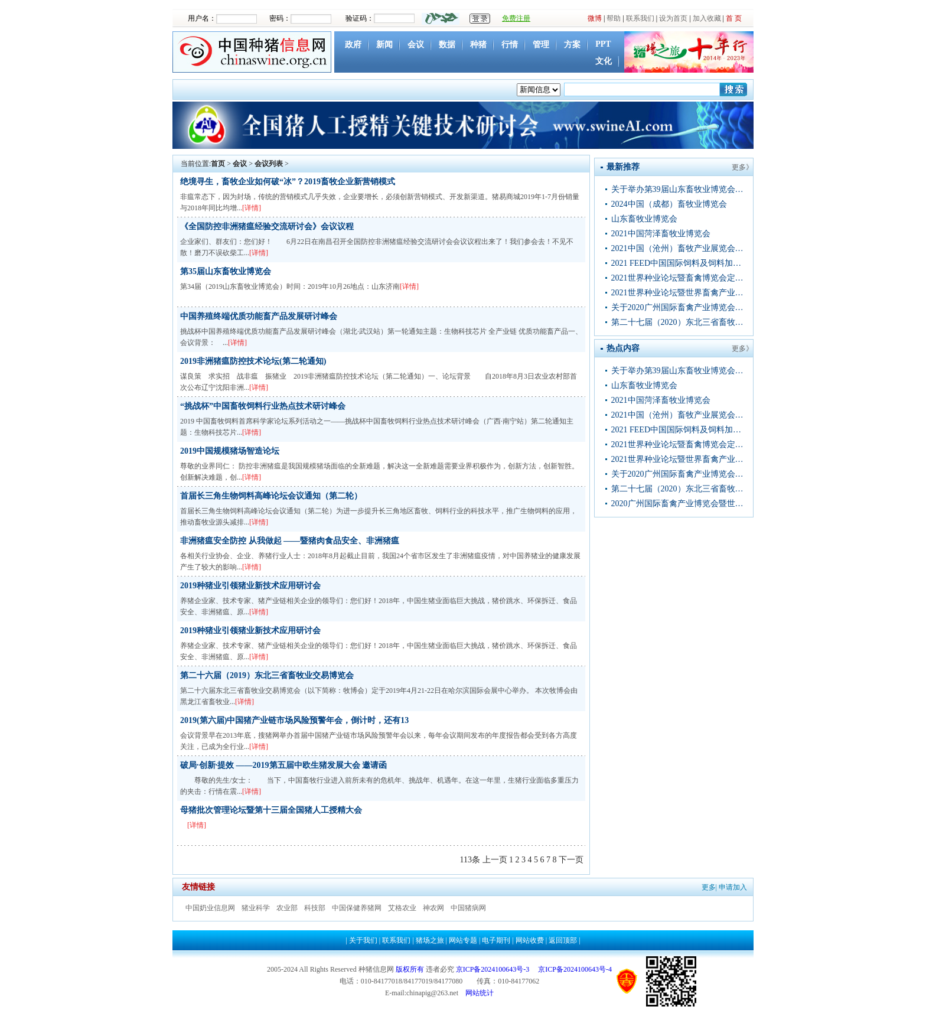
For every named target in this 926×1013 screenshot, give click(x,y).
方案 (572, 44)
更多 (709, 887)
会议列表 (269, 163)
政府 (353, 44)
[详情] (251, 208)
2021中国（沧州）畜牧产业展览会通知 (678, 248)
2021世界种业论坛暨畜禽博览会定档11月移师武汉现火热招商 (678, 277)
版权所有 (410, 969)
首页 (218, 163)
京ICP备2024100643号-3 (493, 969)
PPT (603, 44)
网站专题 (463, 940)
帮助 (614, 18)
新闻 (384, 44)
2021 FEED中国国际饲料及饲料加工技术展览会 (678, 263)
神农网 (433, 908)
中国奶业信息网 (210, 908)
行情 (509, 44)
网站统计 (479, 993)
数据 (447, 44)
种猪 (478, 44)
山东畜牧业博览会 (644, 218)
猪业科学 (256, 908)
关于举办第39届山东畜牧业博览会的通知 (678, 189)
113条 (470, 859)
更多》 (742, 167)
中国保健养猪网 (357, 908)
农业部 (287, 908)
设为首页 (673, 18)
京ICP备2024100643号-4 (575, 969)
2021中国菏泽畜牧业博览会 (660, 233)
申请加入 (733, 887)
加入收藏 (707, 18)
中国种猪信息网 (253, 52)
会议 (415, 44)
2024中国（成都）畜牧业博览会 (669, 204)
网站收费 (530, 940)
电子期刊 (496, 940)
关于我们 (363, 940)
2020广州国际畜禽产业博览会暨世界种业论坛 (678, 503)
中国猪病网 (468, 908)
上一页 (494, 859)
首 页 (734, 18)
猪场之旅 (430, 940)
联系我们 (640, 18)
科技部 (314, 908)
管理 (541, 44)
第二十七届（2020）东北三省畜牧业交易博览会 (678, 322)
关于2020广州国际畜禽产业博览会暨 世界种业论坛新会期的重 (678, 307)
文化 (603, 61)
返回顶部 (563, 940)
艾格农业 (402, 908)
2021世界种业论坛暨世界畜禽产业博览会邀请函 (678, 292)
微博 (595, 18)
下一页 (571, 859)
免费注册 (516, 18)
